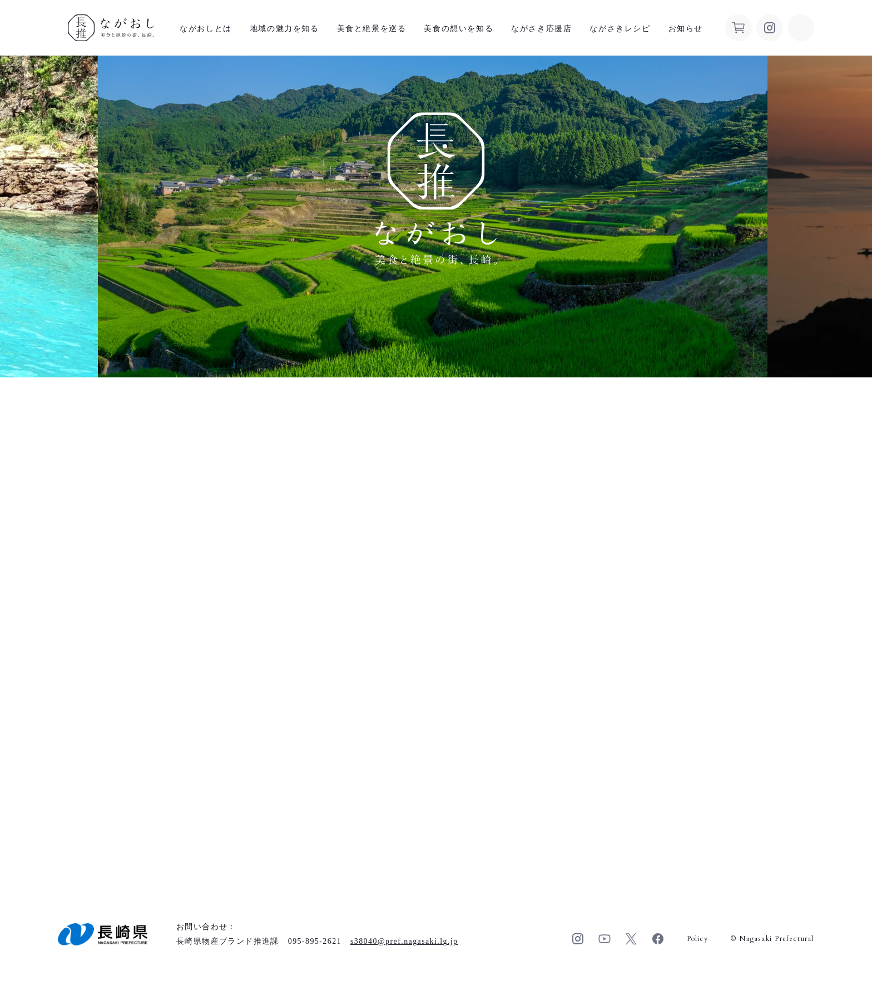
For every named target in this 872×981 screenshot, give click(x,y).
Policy (697, 938)
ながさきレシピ (619, 28)
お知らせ (685, 28)
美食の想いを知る (458, 28)
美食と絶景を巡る (372, 28)
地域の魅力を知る (284, 28)
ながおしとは (206, 28)
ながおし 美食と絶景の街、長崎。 (111, 27)
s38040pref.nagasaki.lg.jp (404, 941)
